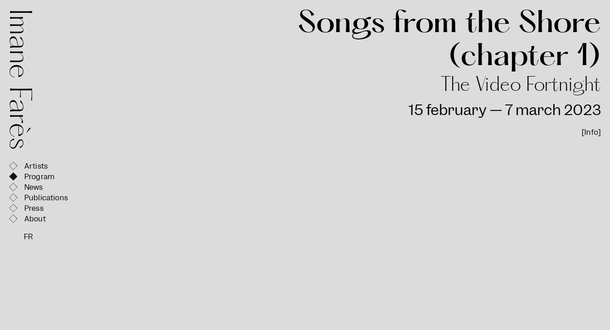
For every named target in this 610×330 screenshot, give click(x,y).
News (33, 187)
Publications (46, 197)
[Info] (591, 132)
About (35, 218)
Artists (36, 166)
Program (39, 176)
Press (34, 208)
